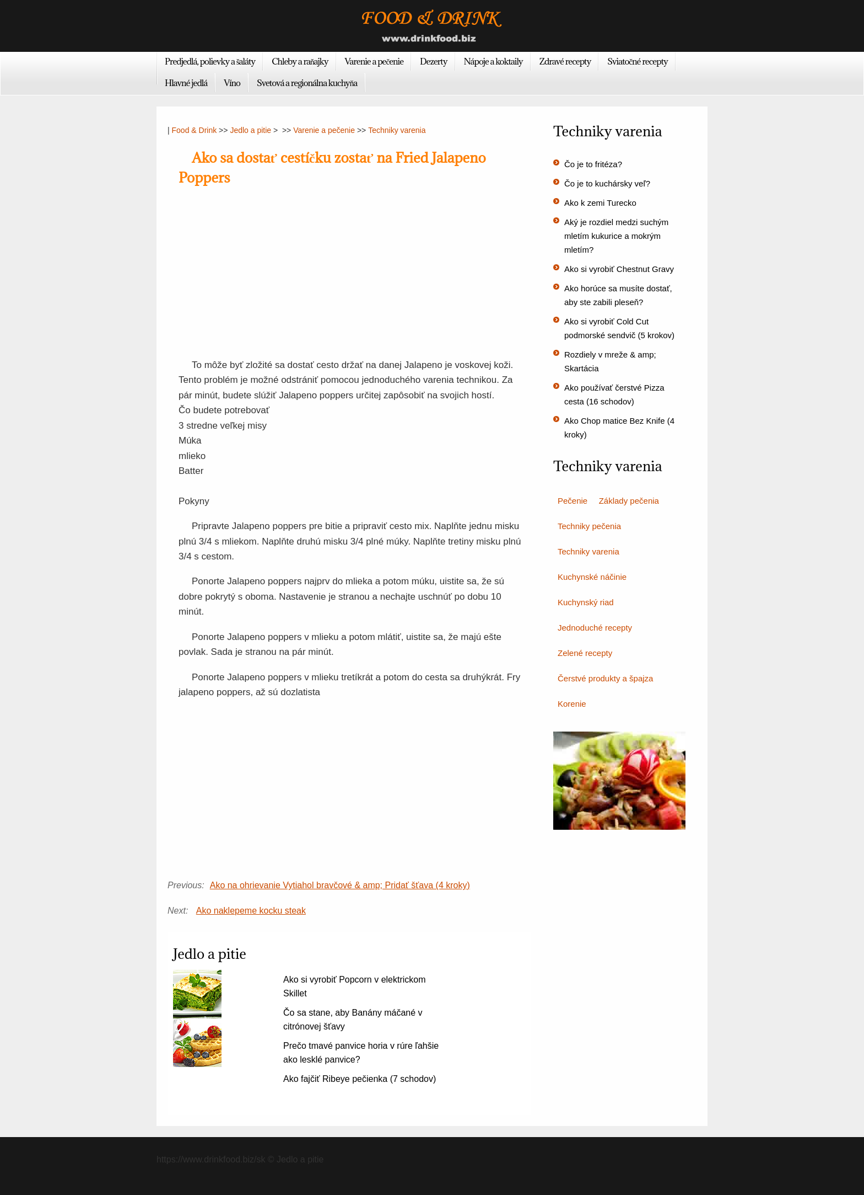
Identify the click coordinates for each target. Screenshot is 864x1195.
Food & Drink (194, 130)
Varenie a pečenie (374, 61)
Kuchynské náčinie (592, 577)
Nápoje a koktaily (493, 61)
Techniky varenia (396, 130)
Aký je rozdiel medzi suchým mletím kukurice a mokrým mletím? (616, 235)
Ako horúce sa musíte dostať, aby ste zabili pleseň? (618, 295)
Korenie (572, 703)
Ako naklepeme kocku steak (251, 910)
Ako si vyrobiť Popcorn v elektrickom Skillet (354, 986)
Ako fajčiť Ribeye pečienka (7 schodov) (359, 1079)
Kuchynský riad (586, 602)
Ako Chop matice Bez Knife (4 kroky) (619, 427)
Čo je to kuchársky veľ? (607, 183)
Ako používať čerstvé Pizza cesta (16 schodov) (614, 394)
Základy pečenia (629, 500)
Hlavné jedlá (186, 82)
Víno (232, 82)
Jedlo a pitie (250, 130)
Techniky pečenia (589, 526)
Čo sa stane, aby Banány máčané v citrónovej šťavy (353, 1019)
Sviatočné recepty (637, 61)
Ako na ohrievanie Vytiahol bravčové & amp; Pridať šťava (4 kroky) (340, 885)
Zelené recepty (585, 653)
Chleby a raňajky (300, 61)
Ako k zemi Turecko (600, 202)
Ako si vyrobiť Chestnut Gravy (619, 269)
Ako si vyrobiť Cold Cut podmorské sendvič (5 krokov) (619, 328)
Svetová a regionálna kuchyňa (307, 82)
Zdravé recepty (565, 61)
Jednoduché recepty (595, 627)
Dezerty (433, 61)
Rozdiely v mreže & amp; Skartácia (610, 361)
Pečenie (572, 500)
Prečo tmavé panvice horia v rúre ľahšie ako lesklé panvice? (361, 1052)
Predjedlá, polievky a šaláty (210, 61)
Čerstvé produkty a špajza (605, 678)
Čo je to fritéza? (593, 164)
